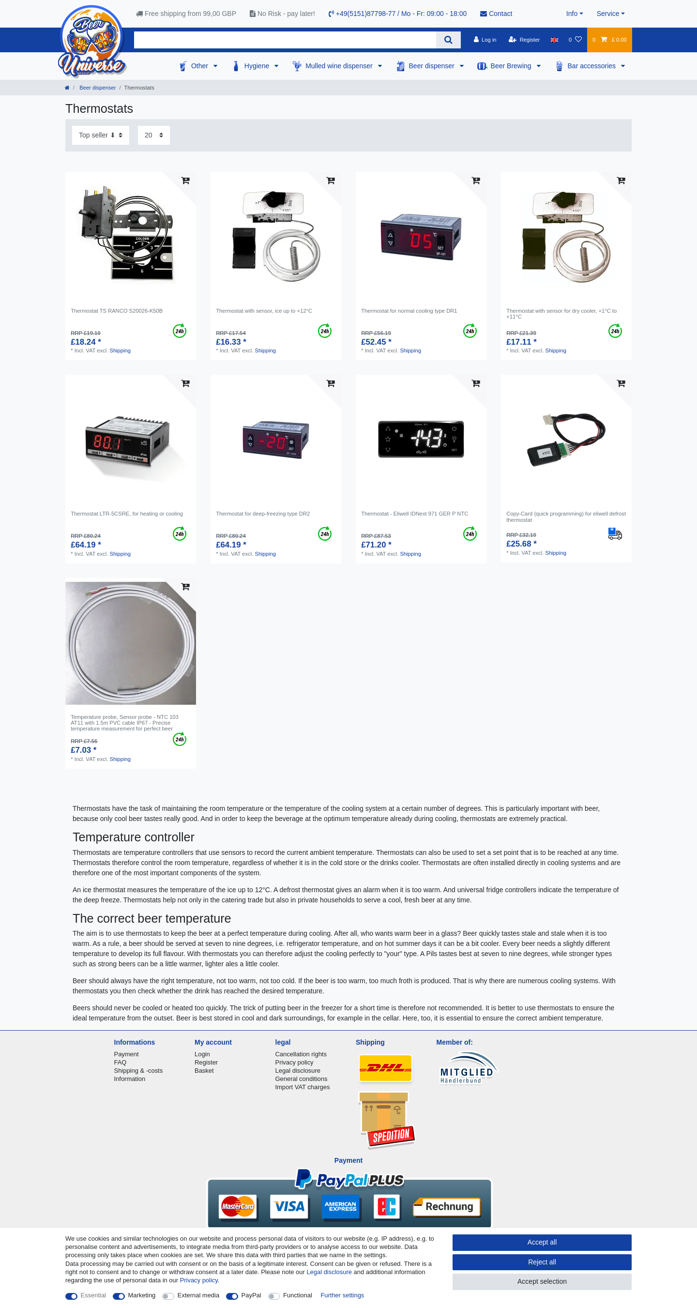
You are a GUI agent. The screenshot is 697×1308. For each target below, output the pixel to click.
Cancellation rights (301, 1054)
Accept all (542, 1242)
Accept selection (542, 1281)
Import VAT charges (302, 1087)
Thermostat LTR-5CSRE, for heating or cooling (127, 514)
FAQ (120, 1062)
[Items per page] (154, 135)
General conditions (301, 1078)
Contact (496, 13)
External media (198, 1295)
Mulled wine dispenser (339, 66)
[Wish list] (575, 40)
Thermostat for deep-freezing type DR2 (263, 514)
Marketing (142, 1295)
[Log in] (484, 40)
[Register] (524, 40)
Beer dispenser (432, 66)
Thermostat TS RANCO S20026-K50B (117, 311)
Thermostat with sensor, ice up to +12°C (264, 311)
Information (130, 1078)
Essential (93, 1295)
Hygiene (257, 66)
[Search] (448, 39)
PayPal (251, 1295)
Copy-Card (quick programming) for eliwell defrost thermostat (566, 516)
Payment (126, 1054)
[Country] (554, 40)
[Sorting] (100, 135)
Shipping (120, 350)
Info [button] (571, 13)
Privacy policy (294, 1062)
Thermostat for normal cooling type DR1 (409, 311)
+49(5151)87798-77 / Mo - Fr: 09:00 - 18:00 (398, 13)
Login (202, 1054)
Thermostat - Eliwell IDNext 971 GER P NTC (414, 514)
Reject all (542, 1262)
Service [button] (608, 13)
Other (200, 66)
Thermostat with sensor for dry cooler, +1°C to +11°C (561, 313)
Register (206, 1062)
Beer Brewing (512, 66)
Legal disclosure (298, 1070)
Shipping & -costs (138, 1070)
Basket (204, 1070)
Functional (297, 1295)
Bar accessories (593, 66)
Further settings (342, 1295)
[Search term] (285, 39)
